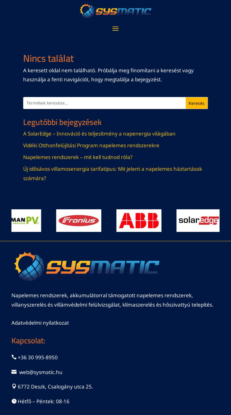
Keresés (197, 103)
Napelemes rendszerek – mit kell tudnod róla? (77, 157)
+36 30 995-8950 (38, 357)
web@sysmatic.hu (41, 372)
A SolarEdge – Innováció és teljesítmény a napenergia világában (99, 133)
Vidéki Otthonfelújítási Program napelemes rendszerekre (91, 145)
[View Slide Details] (81, 220)
